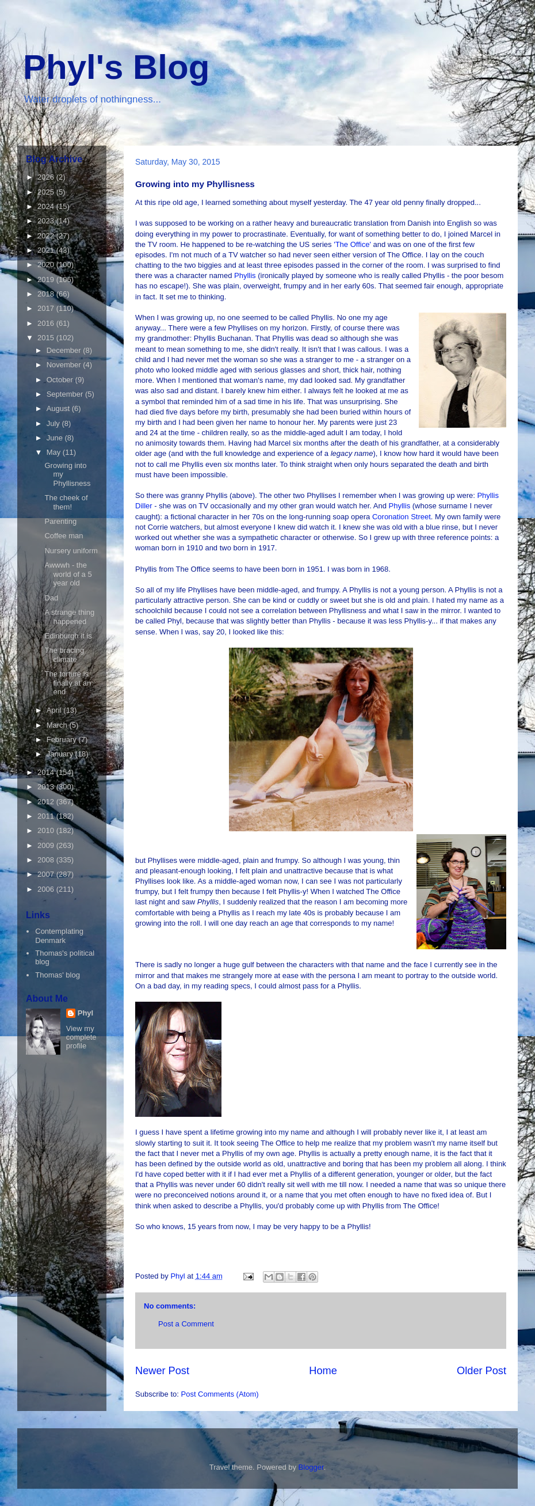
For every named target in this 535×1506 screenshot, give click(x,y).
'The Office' (352, 244)
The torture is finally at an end (67, 683)
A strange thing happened (69, 617)
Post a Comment (186, 1323)
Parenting (60, 521)
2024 (46, 206)
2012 (46, 801)
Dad (51, 598)
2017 (46, 308)
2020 (46, 264)
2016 (46, 323)
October (61, 379)
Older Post (481, 1370)
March (58, 725)
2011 (46, 816)
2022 (46, 235)
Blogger (311, 1467)
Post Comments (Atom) (220, 1394)
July (54, 423)
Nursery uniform (70, 550)
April (55, 710)
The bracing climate (64, 655)
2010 (46, 830)
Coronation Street (401, 516)
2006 (46, 889)
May (55, 452)
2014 (46, 772)
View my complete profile (81, 1037)
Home (323, 1370)
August (59, 408)
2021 (46, 250)
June (56, 437)
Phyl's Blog (116, 67)
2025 (46, 192)
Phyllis (246, 275)
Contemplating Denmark (59, 936)
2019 (46, 279)
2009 (46, 845)
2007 (46, 874)
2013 (46, 786)
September (66, 394)
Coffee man (63, 535)
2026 (46, 177)
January (61, 754)
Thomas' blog (57, 975)
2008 (46, 859)
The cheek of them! (65, 502)
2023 (46, 220)
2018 (46, 294)
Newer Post (162, 1370)
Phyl (85, 1013)
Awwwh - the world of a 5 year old (67, 574)
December (65, 350)
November (65, 364)
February (63, 739)
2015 (46, 337)
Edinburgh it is (67, 636)
